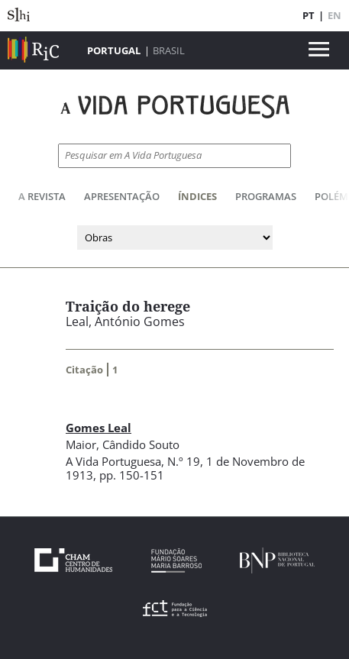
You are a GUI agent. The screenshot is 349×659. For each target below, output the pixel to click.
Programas (265, 196)
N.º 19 (183, 461)
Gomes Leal (98, 427)
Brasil (169, 50)
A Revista (42, 196)
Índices (197, 196)
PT (308, 15)
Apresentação (122, 196)
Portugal (114, 50)
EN (334, 15)
